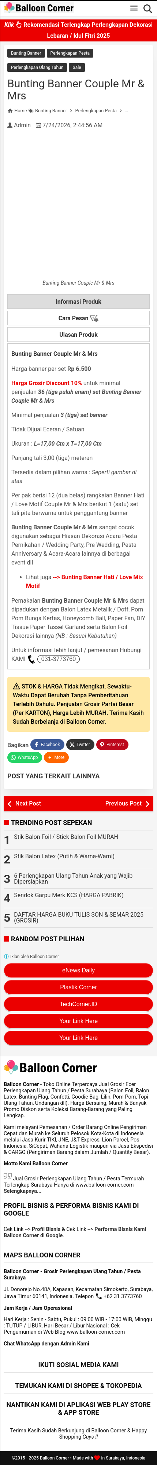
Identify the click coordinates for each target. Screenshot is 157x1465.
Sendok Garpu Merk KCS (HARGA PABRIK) (68, 895)
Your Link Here (78, 1021)
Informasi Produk (78, 301)
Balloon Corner (54, 1458)
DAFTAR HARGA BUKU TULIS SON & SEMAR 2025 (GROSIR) (78, 917)
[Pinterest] (112, 744)
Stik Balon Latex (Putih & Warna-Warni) (64, 856)
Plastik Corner (78, 987)
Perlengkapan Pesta (70, 53)
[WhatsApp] (24, 757)
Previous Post (123, 803)
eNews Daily (78, 970)
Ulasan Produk (78, 334)
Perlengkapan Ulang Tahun (37, 67)
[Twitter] (80, 744)
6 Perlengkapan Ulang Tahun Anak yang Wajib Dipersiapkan (73, 878)
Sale (76, 67)
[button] (56, 757)
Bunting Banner (26, 53)
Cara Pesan (79, 318)
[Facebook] (47, 744)
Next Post (28, 803)
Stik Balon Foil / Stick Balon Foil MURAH (66, 836)
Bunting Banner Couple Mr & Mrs (76, 89)
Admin (22, 125)
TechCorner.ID (78, 1004)
